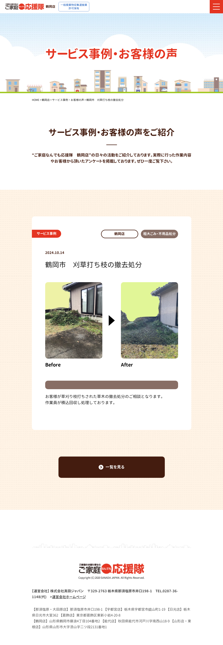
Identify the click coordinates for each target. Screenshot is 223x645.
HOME (35, 100)
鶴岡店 (46, 100)
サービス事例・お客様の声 (68, 100)
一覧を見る (111, 467)
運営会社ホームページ (69, 596)
